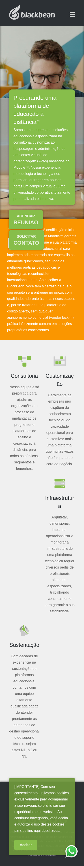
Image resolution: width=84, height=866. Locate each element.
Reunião (25, 219)
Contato (26, 240)
